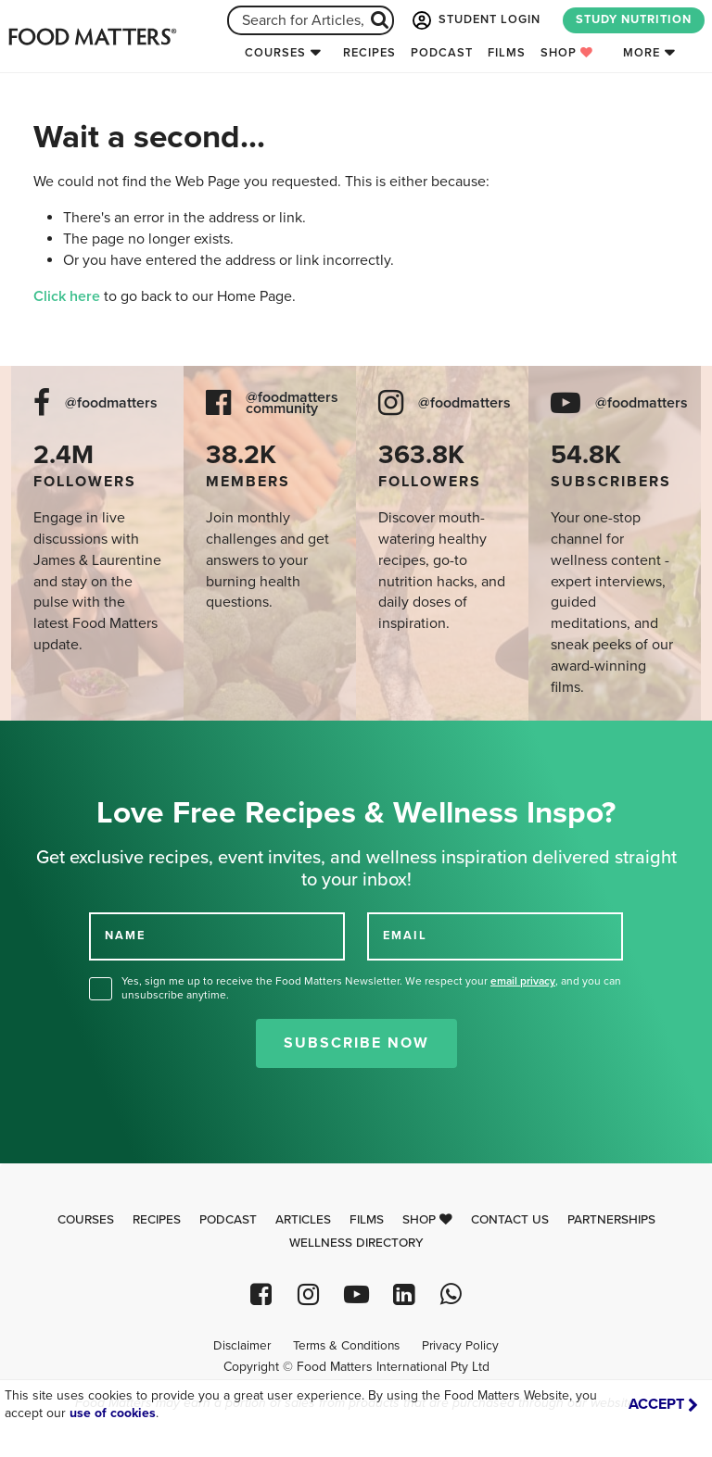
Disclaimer (242, 1345)
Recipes (369, 52)
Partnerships (611, 1219)
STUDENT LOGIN (474, 20)
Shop (566, 52)
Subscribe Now (356, 1043)
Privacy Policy (460, 1345)
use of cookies (113, 1413)
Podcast (442, 52)
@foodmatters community (292, 404)
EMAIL (405, 935)
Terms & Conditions (346, 1345)
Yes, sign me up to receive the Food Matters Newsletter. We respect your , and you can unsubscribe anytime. (371, 987)
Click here (66, 296)
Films (507, 52)
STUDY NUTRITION (634, 19)
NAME (125, 935)
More (641, 52)
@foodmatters (111, 403)
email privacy (522, 980)
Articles (303, 1219)
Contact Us (510, 1219)
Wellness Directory (356, 1243)
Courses (275, 52)
